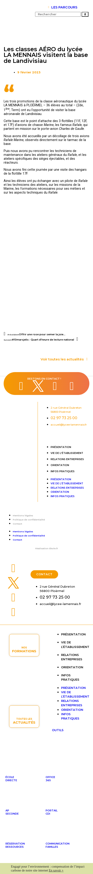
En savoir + (56, 870)
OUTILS (58, 730)
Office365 (50, 778)
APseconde (12, 812)
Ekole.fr (53, 548)
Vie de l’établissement (67, 453)
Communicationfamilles (58, 845)
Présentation (61, 447)
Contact (17, 523)
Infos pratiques (63, 471)
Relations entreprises (67, 459)
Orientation (60, 465)
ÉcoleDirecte (11, 778)
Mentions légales (23, 515)
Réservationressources (15, 845)
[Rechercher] (85, 14)
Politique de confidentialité (29, 519)
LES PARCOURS (64, 7)
